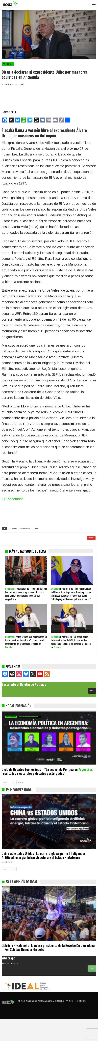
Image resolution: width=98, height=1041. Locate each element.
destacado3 (25, 528)
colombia (13, 528)
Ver (91, 991)
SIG (13, 805)
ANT (5, 805)
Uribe (35, 528)
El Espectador (12, 499)
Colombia (8, 64)
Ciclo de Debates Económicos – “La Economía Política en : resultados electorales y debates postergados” (47, 793)
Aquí (92, 713)
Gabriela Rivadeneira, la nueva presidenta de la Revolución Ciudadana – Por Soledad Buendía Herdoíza (48, 969)
